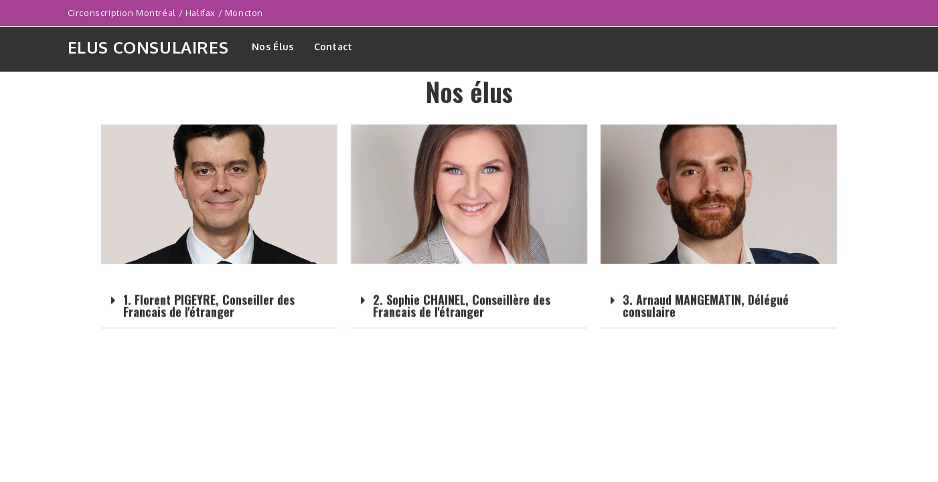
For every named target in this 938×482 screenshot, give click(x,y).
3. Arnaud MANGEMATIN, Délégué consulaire (706, 314)
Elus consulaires (148, 47)
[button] (219, 314)
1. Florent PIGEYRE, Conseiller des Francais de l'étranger (209, 314)
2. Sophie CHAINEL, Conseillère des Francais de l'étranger (461, 313)
